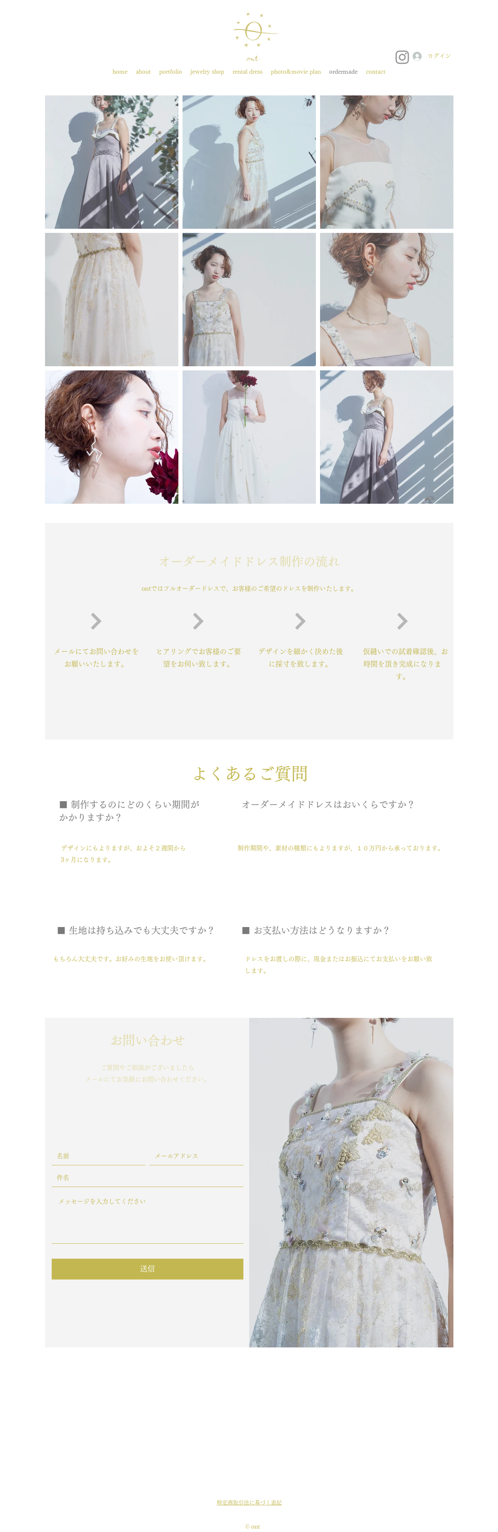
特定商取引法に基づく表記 (249, 1502)
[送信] (147, 1269)
